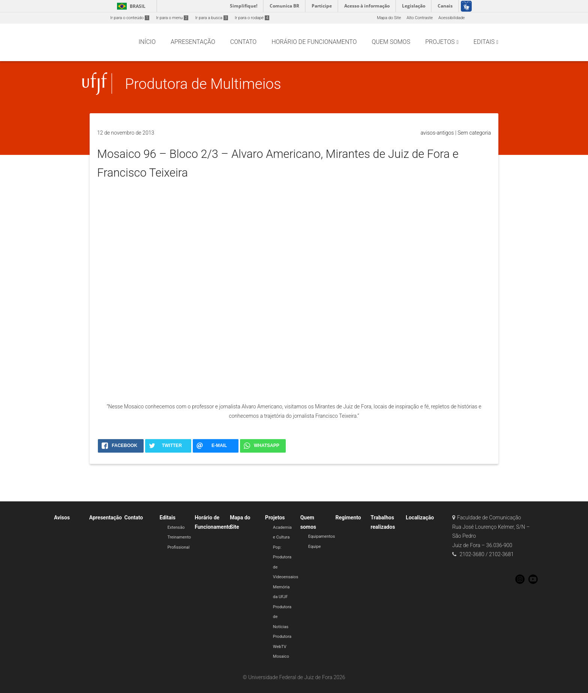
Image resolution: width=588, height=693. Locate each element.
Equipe (314, 546)
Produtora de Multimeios (203, 83)
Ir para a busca (211, 17)
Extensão (175, 527)
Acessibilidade (451, 17)
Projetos (275, 517)
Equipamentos (321, 536)
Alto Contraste (419, 17)
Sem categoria (474, 133)
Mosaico (281, 656)
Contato (133, 517)
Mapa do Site (389, 17)
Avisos (62, 517)
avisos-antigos (437, 133)
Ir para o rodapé (252, 17)
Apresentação (105, 517)
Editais (167, 517)
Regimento (348, 517)
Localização (420, 517)
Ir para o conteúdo (129, 17)
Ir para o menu (172, 17)
